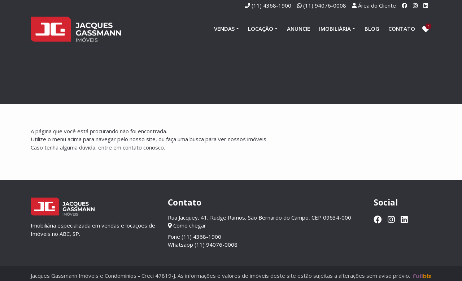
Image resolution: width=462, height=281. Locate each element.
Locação (260, 28)
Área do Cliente (377, 5)
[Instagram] (415, 5)
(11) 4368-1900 (271, 5)
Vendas (224, 28)
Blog (372, 28)
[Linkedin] (425, 5)
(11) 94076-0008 (324, 5)
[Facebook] (404, 5)
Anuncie (298, 28)
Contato (401, 28)
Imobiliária (335, 28)
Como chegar (187, 225)
